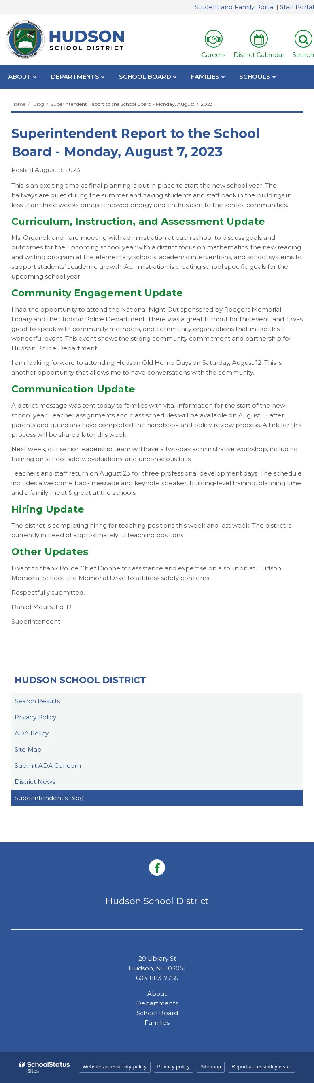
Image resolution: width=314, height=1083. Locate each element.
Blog (38, 104)
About (157, 993)
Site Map (28, 749)
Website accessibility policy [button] (115, 1067)
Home (18, 104)
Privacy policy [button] (173, 1067)
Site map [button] (210, 1067)
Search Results (37, 701)
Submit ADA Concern (48, 765)
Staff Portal (297, 7)
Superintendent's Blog (49, 798)
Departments (157, 1003)
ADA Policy (32, 733)
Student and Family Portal (235, 7)
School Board (157, 1013)
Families (157, 1022)
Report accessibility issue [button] (261, 1067)
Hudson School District (80, 680)
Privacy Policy (35, 717)
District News (35, 782)
